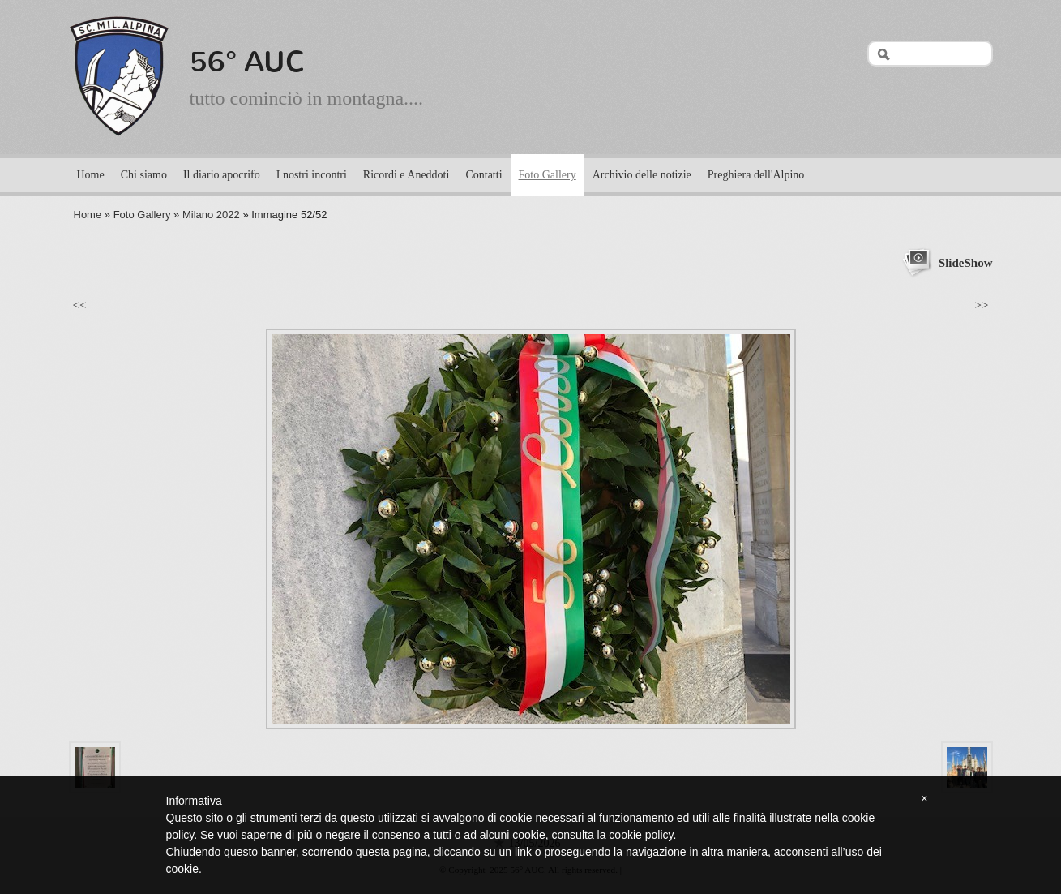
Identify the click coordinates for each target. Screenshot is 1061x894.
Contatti (483, 175)
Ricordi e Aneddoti (406, 175)
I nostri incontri (311, 175)
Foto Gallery (547, 175)
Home (91, 175)
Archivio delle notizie (642, 175)
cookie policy (641, 834)
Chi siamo (144, 175)
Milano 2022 (211, 214)
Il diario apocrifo (221, 175)
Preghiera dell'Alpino (756, 175)
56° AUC (248, 61)
